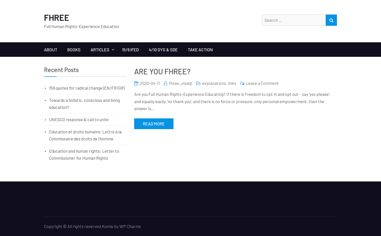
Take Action (200, 49)
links (232, 83)
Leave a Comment (262, 83)
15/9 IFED (130, 49)
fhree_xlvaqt (181, 83)
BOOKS (74, 49)
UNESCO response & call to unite (79, 119)
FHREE (56, 17)
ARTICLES (100, 49)
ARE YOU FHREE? (162, 71)
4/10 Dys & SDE (163, 49)
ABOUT (50, 49)
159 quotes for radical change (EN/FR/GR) (87, 87)
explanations (214, 83)
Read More (154, 123)
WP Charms (130, 226)
